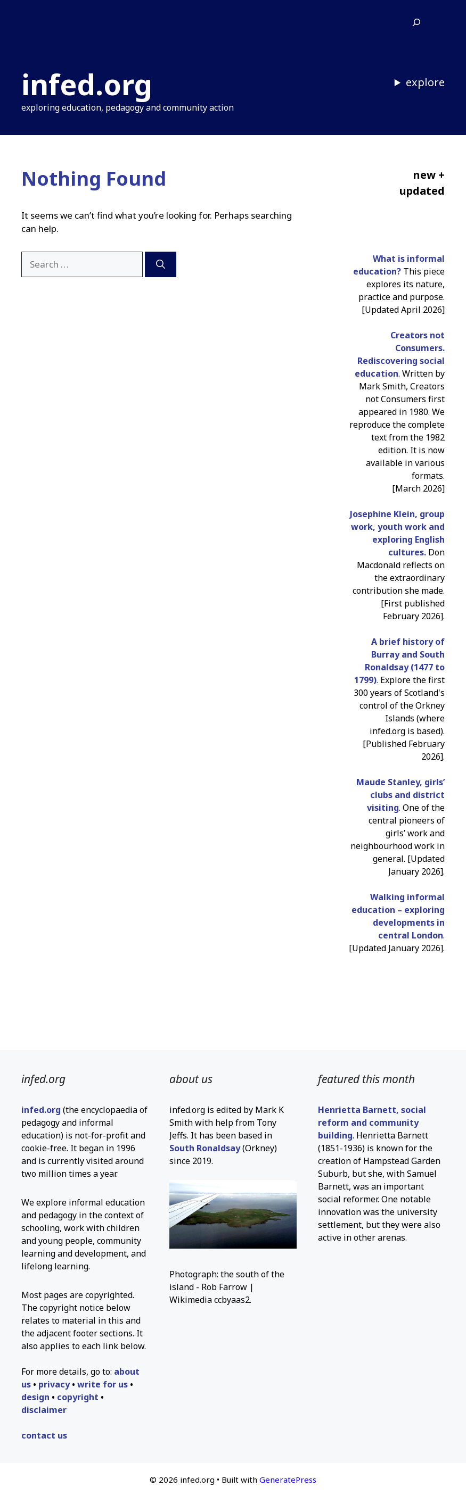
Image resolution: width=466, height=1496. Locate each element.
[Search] (160, 264)
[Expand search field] (416, 23)
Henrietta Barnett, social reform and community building (372, 1122)
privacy (54, 1384)
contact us (44, 1435)
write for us (102, 1384)
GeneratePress (287, 1479)
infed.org (86, 84)
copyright (78, 1397)
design (35, 1397)
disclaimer (44, 1410)
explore (425, 82)
